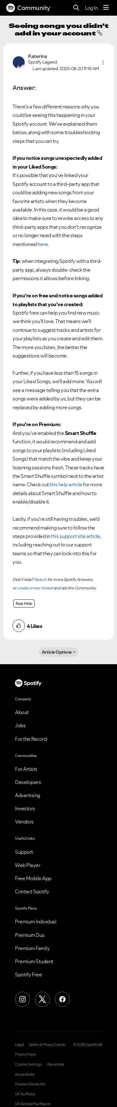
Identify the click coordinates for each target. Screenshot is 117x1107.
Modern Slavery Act (30, 1084)
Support (24, 852)
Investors (25, 808)
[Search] (76, 8)
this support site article (75, 536)
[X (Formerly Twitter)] (42, 999)
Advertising (27, 795)
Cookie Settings (28, 1064)
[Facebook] (62, 999)
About (22, 712)
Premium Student (34, 961)
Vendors (24, 821)
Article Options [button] (57, 652)
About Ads (55, 1064)
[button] (103, 62)
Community (28, 7)
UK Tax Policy (25, 1094)
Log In (91, 7)
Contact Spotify (32, 891)
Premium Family (32, 948)
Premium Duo (30, 935)
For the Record (31, 738)
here (42, 244)
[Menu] (106, 8)
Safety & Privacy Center (47, 1044)
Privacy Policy (25, 1054)
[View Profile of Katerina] (37, 56)
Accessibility (25, 1074)
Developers (28, 782)
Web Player (27, 865)
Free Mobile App (33, 878)
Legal (19, 1044)
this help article (66, 484)
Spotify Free (28, 974)
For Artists (26, 768)
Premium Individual (35, 921)
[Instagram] (22, 999)
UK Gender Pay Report (33, 1103)
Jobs (20, 725)
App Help (24, 603)
